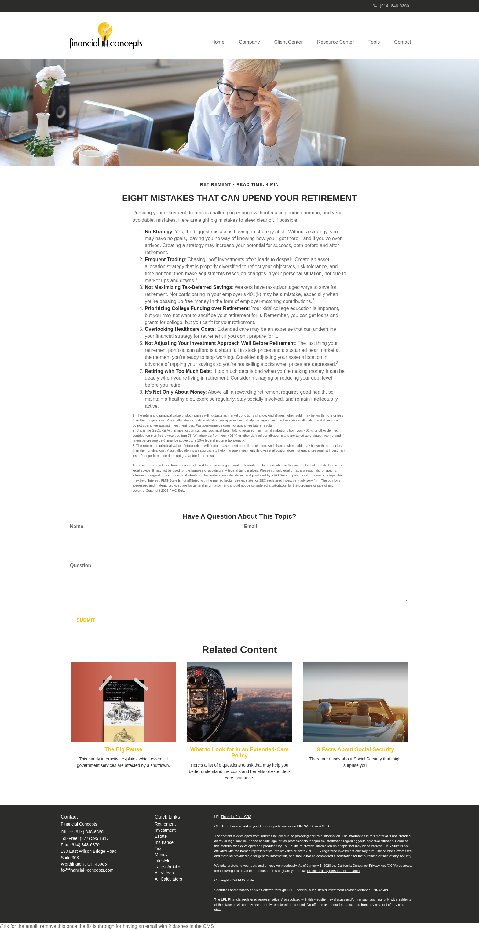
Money (161, 854)
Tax (158, 848)
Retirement (165, 824)
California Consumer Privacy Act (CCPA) (368, 865)
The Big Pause (123, 749)
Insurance (164, 842)
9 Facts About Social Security (355, 749)
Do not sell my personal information (333, 871)
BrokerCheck (320, 826)
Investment (165, 830)
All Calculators (168, 879)
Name (76, 526)
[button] (245, 35)
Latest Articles (168, 866)
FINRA (376, 890)
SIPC (385, 890)
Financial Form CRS (236, 817)
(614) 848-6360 (391, 5)
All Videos (164, 872)
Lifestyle (162, 860)
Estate (161, 836)
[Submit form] (85, 620)
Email (250, 526)
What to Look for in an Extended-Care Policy (239, 752)
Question (80, 565)
